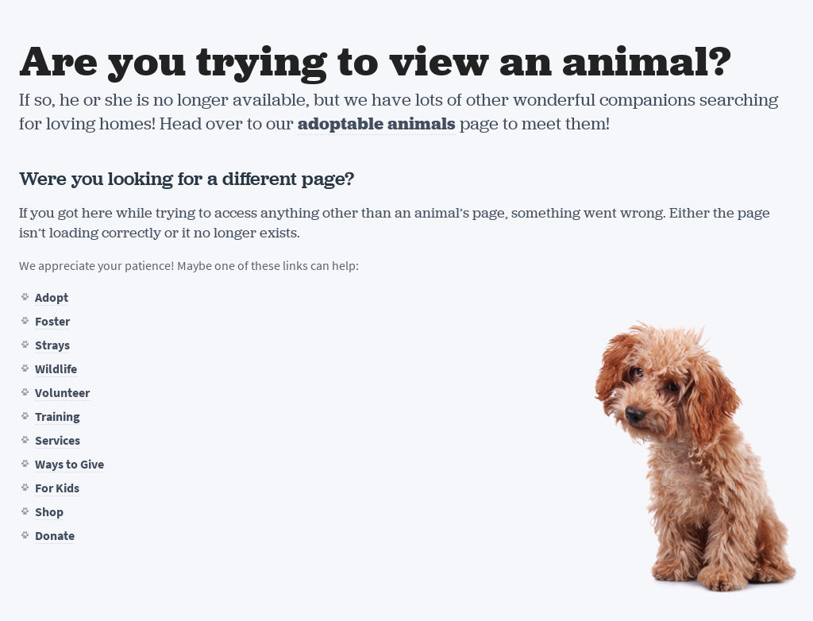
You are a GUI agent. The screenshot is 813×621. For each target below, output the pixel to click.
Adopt (51, 297)
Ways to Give (69, 464)
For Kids (57, 488)
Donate (55, 535)
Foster (52, 321)
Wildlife (56, 369)
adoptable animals (377, 123)
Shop (49, 511)
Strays (52, 345)
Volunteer (62, 392)
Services (57, 440)
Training (57, 416)
